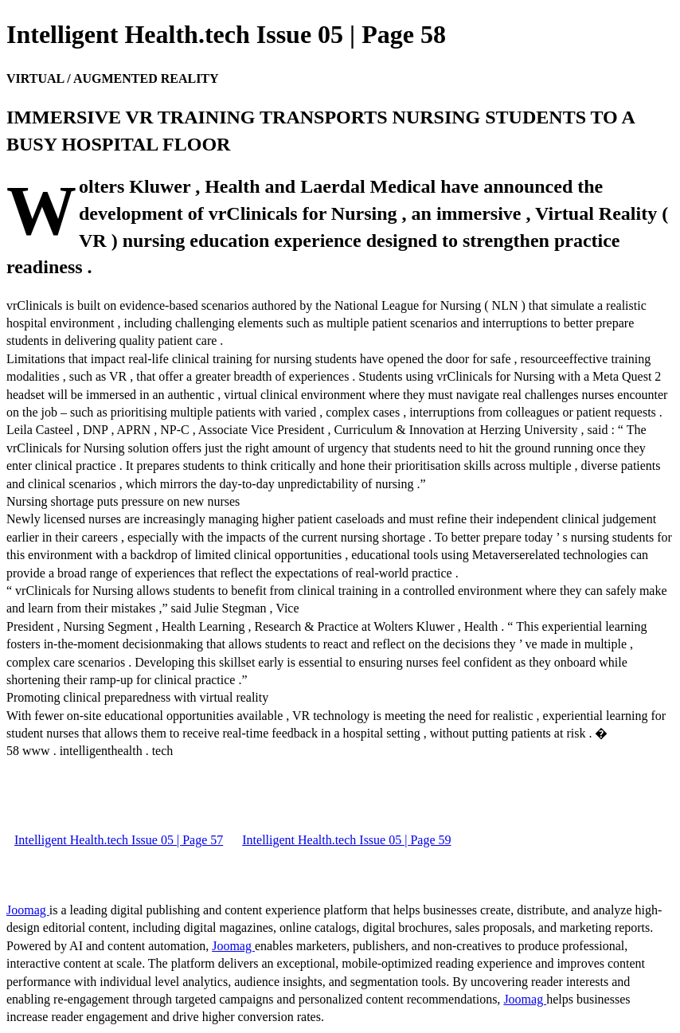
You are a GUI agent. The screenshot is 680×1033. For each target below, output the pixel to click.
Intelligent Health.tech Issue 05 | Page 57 (118, 840)
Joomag (27, 910)
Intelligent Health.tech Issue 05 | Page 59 (346, 840)
